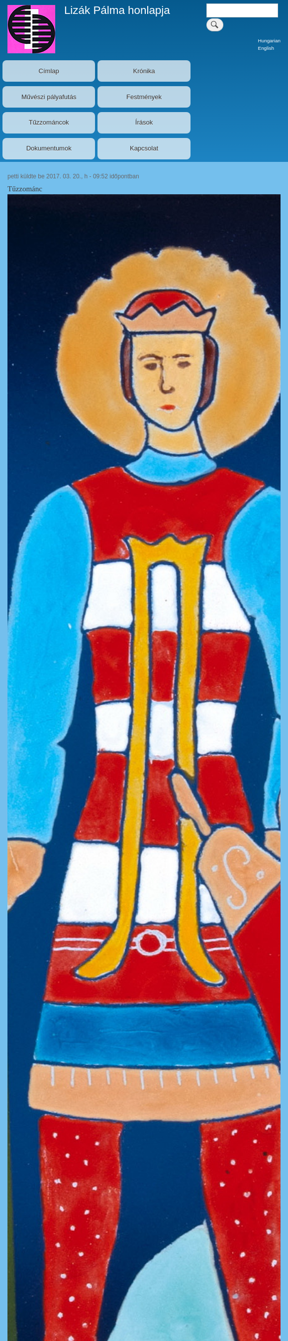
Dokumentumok (49, 148)
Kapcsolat (144, 148)
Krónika (144, 71)
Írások (144, 122)
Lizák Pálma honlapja (117, 10)
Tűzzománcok (49, 122)
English (266, 48)
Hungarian (269, 40)
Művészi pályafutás (49, 97)
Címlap (49, 71)
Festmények (144, 97)
